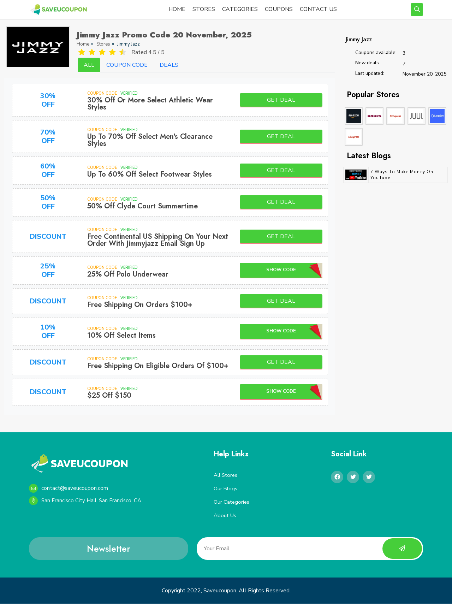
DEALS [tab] (169, 65)
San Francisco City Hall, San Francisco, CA (85, 500)
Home (83, 44)
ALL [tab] (89, 65)
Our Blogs (226, 488)
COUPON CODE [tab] (127, 65)
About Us (225, 515)
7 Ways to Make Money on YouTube (402, 174)
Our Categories (232, 502)
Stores (103, 44)
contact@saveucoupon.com (68, 488)
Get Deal (281, 100)
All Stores (226, 475)
